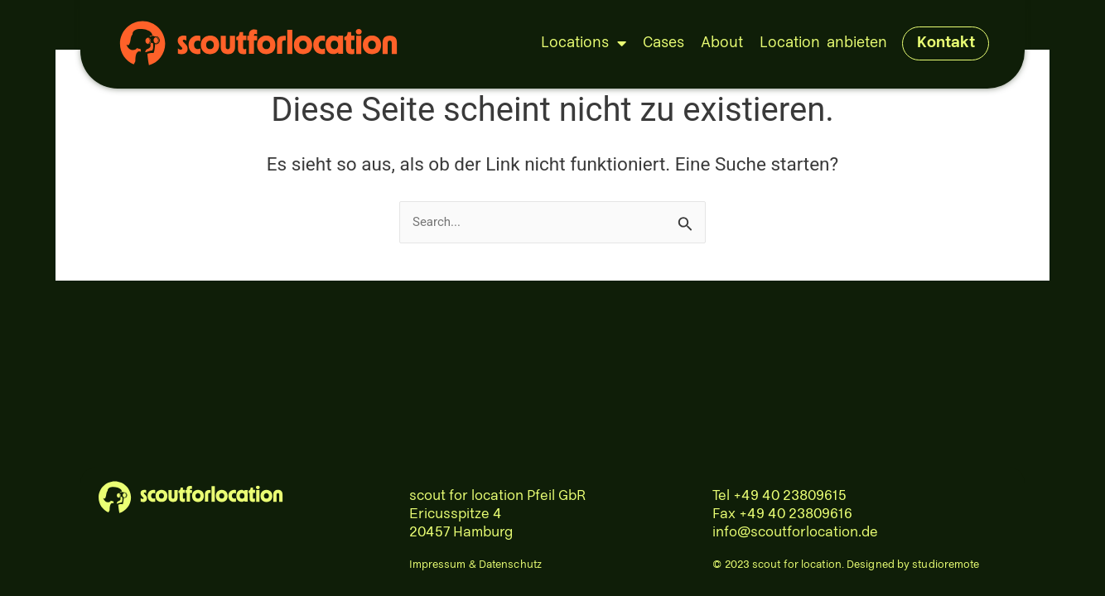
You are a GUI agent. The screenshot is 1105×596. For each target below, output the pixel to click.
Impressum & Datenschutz (475, 565)
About (722, 43)
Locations (583, 43)
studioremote (945, 565)
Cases (663, 43)
